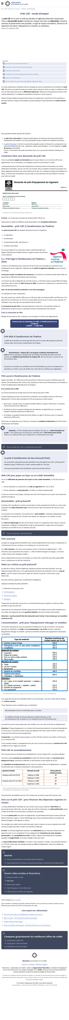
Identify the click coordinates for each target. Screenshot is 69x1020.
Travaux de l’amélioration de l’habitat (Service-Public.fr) (25, 859)
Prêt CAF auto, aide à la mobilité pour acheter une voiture (23, 914)
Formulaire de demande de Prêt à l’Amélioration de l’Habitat (34, 322)
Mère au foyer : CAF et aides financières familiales (20, 918)
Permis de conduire (10, 596)
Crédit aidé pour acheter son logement (20, 892)
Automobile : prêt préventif (12, 70)
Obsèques (7, 599)
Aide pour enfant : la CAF (15, 877)
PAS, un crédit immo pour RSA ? (31, 447)
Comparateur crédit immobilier (17, 943)
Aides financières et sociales (11, 9)
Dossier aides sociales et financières (22, 873)
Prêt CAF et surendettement (12, 78)
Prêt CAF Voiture (26, 533)
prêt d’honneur (11, 144)
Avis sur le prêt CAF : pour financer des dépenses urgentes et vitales (23, 81)
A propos (31, 964)
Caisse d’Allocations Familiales (17, 863)
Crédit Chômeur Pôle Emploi (13, 922)
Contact (24, 964)
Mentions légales (41, 964)
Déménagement (9, 592)
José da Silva (17, 900)
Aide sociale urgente (13, 884)
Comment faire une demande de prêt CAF (16, 63)
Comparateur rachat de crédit (17, 946)
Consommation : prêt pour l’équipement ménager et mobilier (21, 74)
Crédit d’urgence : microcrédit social (19, 888)
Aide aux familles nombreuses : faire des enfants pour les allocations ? (27, 925)
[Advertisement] (34, 44)
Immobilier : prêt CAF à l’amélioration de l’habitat (18, 67)
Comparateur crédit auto (15, 940)
